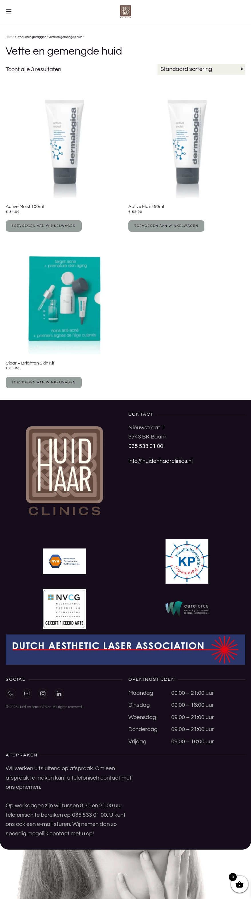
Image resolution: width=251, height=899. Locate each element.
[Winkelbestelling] (201, 69)
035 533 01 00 (145, 446)
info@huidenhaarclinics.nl (160, 461)
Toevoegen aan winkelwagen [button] (44, 225)
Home (10, 37)
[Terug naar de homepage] (125, 11)
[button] (8, 11)
